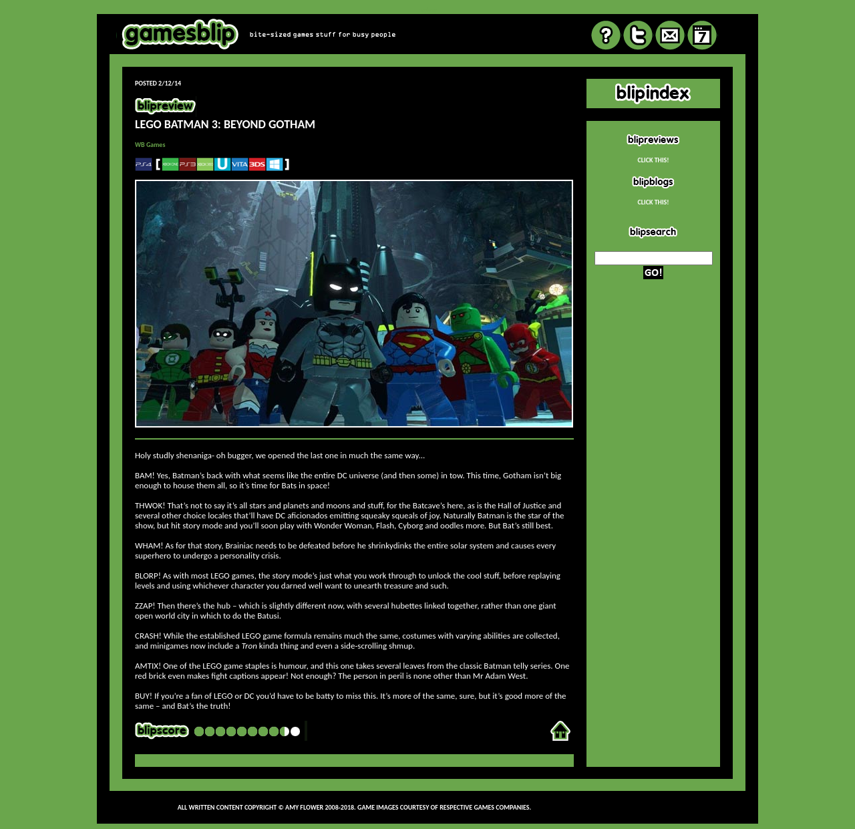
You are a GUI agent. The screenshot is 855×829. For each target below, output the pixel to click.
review (427, 9)
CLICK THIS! (653, 160)
